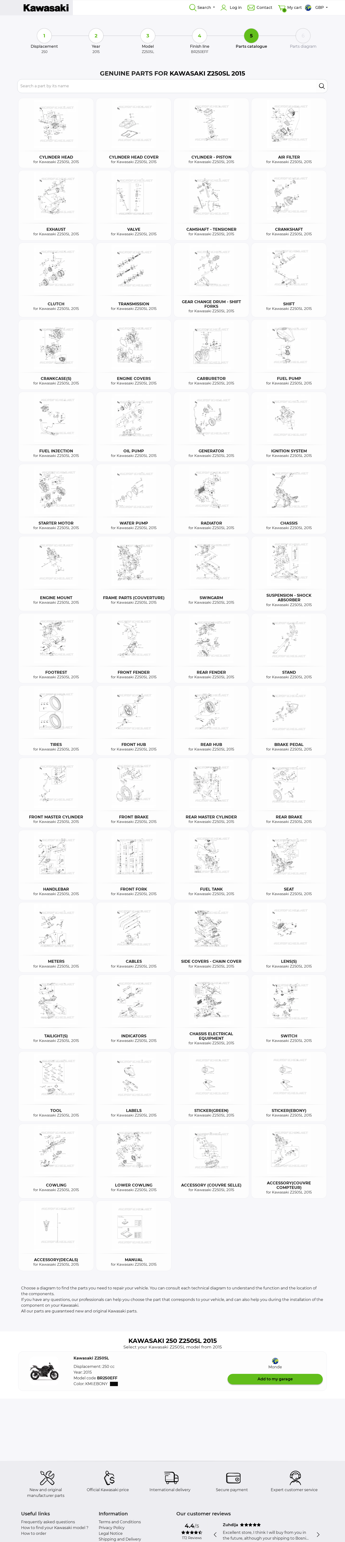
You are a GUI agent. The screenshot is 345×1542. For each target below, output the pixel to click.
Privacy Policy (112, 1527)
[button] (44, 1371)
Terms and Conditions (120, 1522)
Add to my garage (275, 1379)
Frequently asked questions (48, 1522)
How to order (33, 1533)
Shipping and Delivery (120, 1539)
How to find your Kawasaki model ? (54, 1527)
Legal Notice (111, 1533)
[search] (322, 86)
